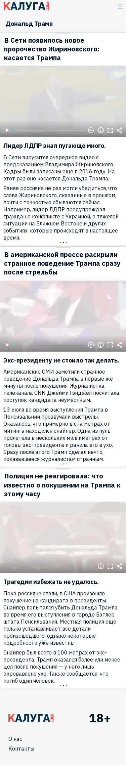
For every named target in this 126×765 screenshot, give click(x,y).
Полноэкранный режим (110, 130)
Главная (30, 718)
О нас (15, 738)
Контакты (21, 748)
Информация (101, 130)
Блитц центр (26, 6)
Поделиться (119, 130)
